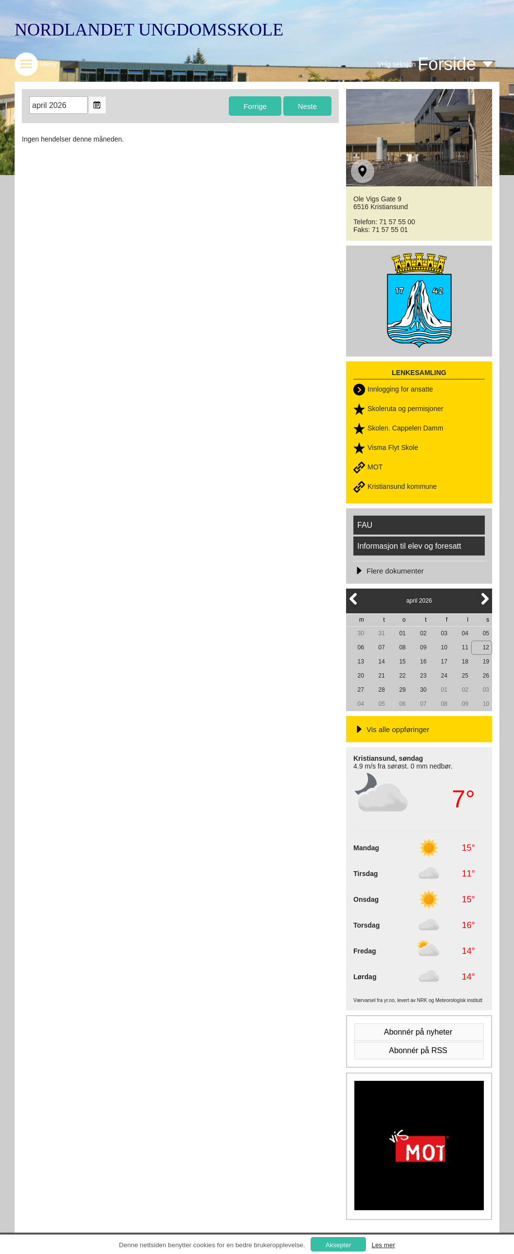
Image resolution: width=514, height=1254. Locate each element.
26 (486, 675)
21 (381, 675)
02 (423, 633)
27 (360, 689)
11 (465, 647)
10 (444, 647)
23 (423, 675)
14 (381, 661)
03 (444, 633)
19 (486, 661)
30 (360, 633)
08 (402, 647)
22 (402, 675)
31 (381, 633)
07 (381, 647)
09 (423, 647)
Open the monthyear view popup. (97, 105)
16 (423, 661)
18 (465, 661)
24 (444, 675)
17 (444, 661)
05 (486, 633)
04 (465, 633)
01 (402, 633)
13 (360, 661)
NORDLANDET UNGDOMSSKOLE (149, 29)
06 (360, 647)
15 (402, 661)
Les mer (383, 1245)
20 (360, 675)
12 (486, 647)
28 (381, 689)
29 (402, 689)
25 (465, 675)
